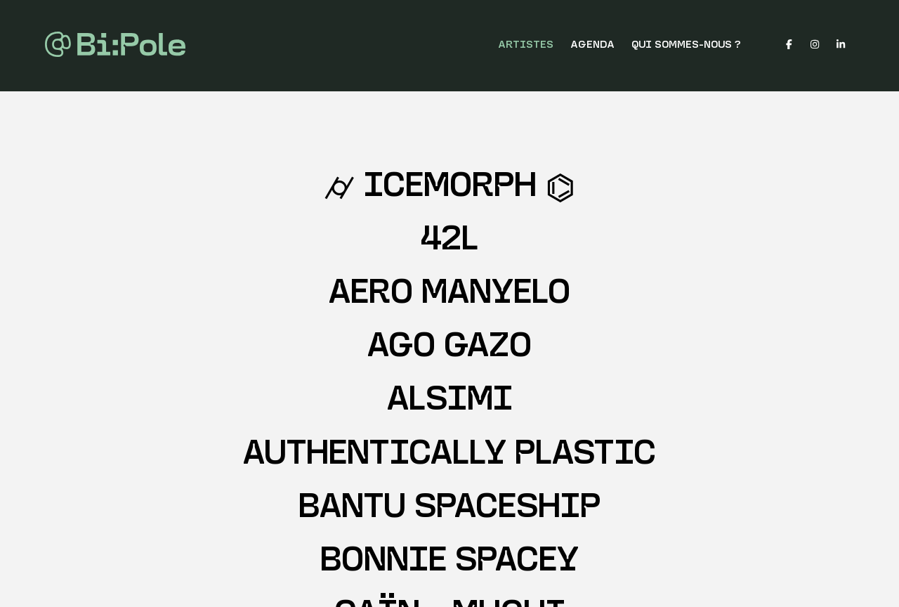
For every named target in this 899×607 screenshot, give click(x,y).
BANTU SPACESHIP (449, 509)
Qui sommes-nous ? (686, 45)
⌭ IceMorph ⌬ (449, 188)
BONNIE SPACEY (449, 562)
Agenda (592, 45)
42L (449, 241)
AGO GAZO (449, 348)
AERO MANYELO (449, 295)
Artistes (525, 45)
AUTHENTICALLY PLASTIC (449, 455)
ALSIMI (450, 401)
